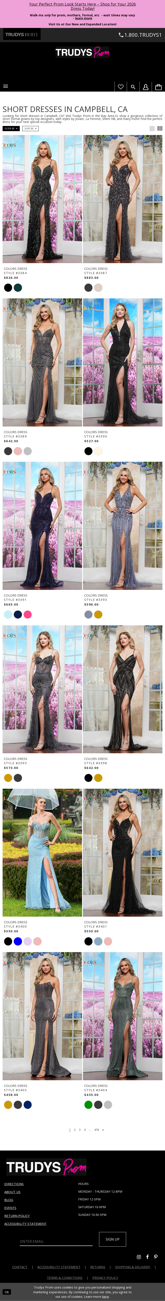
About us (12, 1192)
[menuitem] (158, 87)
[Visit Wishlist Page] (121, 87)
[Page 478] (96, 1129)
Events (10, 1208)
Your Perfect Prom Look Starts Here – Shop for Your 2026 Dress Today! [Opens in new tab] (82, 6)
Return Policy (17, 1216)
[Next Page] (103, 1129)
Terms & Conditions (64, 1277)
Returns (97, 1267)
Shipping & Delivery (132, 1267)
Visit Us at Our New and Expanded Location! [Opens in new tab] (82, 24)
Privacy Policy (105, 1277)
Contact (20, 1267)
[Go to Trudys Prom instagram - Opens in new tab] (141, 1257)
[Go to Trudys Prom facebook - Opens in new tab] (150, 1257)
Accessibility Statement (25, 1223)
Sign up (112, 1239)
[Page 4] (85, 1129)
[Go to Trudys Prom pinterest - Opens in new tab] (158, 1257)
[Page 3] (80, 1129)
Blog (8, 1200)
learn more (83, 18)
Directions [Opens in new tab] (14, 1184)
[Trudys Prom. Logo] (82, 52)
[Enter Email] (56, 1241)
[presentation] (42, 199)
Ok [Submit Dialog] (7, 1292)
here (105, 1296)
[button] (5, 86)
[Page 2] (75, 1129)
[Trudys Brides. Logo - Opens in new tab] (22, 34)
